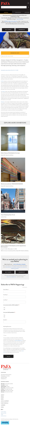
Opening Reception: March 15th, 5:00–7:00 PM (9, 70)
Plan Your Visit (20, 19)
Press (2, 397)
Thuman (2, 101)
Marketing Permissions (7, 326)
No (4, 309)
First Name (5, 295)
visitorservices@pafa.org (11, 276)
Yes (4, 307)
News (2, 399)
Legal (2, 407)
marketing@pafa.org (18, 340)
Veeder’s (3, 91)
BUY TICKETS (8, 29)
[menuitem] (6, 12)
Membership (22, 272)
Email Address (6, 289)
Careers (3, 405)
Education (18, 12)
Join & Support (5, 401)
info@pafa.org (3, 378)
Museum (6, 12)
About (2, 395)
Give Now (27, 12)
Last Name (5, 300)
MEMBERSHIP (22, 29)
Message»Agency (5, 420)
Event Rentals (4, 403)
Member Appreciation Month (11, 21)
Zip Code (5, 320)
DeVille (2, 81)
